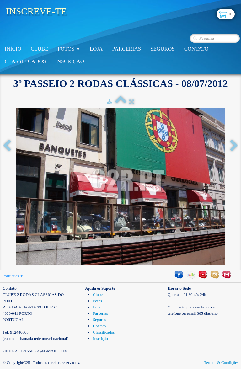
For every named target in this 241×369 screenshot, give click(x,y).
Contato (196, 49)
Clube (39, 49)
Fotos (69, 49)
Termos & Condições (221, 362)
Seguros (162, 49)
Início (13, 49)
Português (13, 276)
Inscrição (69, 61)
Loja (96, 49)
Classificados (25, 61)
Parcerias (126, 49)
